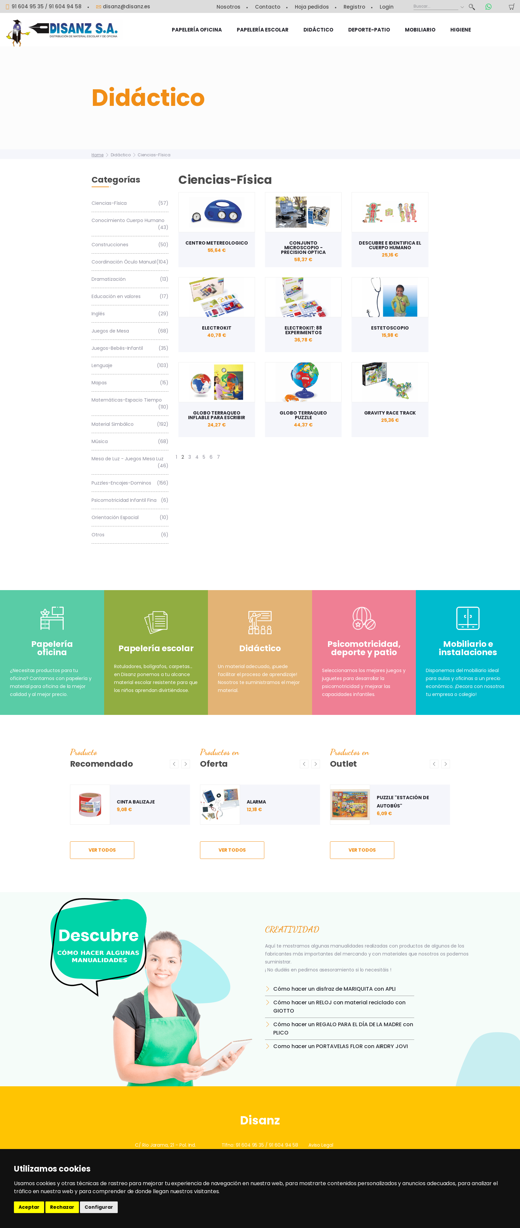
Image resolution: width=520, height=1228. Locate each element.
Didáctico (120, 155)
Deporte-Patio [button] (369, 29)
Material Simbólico (130, 424)
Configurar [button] (99, 1207)
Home (97, 155)
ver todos (102, 850)
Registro (354, 6)
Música (130, 441)
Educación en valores (130, 296)
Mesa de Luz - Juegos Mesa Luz (130, 462)
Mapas (130, 382)
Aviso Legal (320, 1145)
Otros (130, 534)
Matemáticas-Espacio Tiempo (130, 404)
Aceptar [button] (29, 1207)
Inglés (130, 313)
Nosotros (228, 6)
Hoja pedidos (312, 6)
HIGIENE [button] (460, 29)
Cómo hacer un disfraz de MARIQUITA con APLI (334, 989)
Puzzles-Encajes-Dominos (130, 483)
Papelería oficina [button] (197, 29)
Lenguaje (130, 365)
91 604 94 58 (65, 6)
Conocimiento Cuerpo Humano (130, 224)
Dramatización (130, 279)
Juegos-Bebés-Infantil (130, 348)
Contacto (267, 6)
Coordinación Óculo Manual (130, 262)
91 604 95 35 (250, 1145)
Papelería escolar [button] (263, 29)
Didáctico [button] (318, 29)
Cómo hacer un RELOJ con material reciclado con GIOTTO (339, 1007)
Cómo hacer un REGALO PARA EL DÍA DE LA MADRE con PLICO (343, 1028)
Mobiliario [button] (420, 29)
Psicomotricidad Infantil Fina (130, 500)
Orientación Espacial (130, 517)
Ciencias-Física (154, 155)
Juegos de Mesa (130, 331)
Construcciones (130, 244)
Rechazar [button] (62, 1207)
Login (387, 6)
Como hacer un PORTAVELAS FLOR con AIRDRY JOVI (340, 1046)
